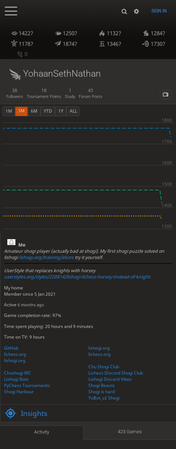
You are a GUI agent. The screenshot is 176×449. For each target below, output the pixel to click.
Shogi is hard (101, 391)
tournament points (44, 93)
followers (14, 93)
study (70, 93)
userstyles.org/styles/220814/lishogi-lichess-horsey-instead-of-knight (77, 277)
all (73, 111)
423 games (130, 431)
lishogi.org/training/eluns (46, 257)
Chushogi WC (17, 373)
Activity (41, 432)
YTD (48, 111)
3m (21, 111)
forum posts (90, 93)
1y (60, 111)
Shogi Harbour (19, 391)
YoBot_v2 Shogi (104, 398)
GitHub (11, 348)
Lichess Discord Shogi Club (115, 373)
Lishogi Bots (16, 379)
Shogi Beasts (101, 385)
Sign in (159, 11)
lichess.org (15, 354)
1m (9, 111)
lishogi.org (99, 348)
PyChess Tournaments (27, 385)
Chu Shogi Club (103, 367)
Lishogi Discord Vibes (110, 379)
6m (34, 111)
